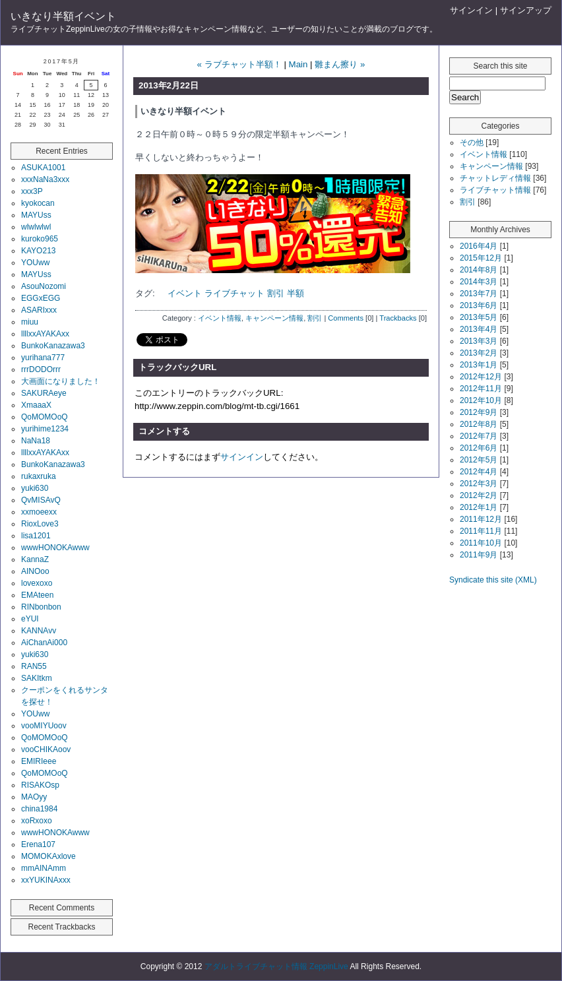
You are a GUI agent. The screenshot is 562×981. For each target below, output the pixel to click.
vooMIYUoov (44, 725)
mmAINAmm (43, 868)
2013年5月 (478, 317)
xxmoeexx (39, 512)
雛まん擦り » (340, 64)
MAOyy (34, 797)
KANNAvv (38, 630)
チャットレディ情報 (495, 178)
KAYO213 (38, 250)
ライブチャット (234, 293)
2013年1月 (478, 364)
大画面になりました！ (60, 381)
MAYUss (36, 215)
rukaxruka (38, 476)
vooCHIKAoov (46, 749)
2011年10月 (481, 543)
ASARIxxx (39, 310)
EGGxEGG (40, 298)
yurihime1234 (45, 428)
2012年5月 (478, 459)
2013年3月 (478, 341)
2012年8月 (478, 424)
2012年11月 (481, 388)
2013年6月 (478, 305)
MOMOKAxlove (48, 856)
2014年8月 (478, 269)
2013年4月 (478, 329)
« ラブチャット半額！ (239, 64)
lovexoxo (36, 583)
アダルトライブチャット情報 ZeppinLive (276, 966)
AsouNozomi (43, 286)
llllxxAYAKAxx (45, 333)
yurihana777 (43, 357)
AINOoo (35, 571)
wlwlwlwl (36, 227)
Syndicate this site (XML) (493, 580)
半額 (295, 293)
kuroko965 (39, 238)
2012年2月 (478, 495)
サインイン (471, 10)
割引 (275, 293)
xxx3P (32, 191)
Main (298, 64)
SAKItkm (36, 678)
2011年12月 (481, 519)
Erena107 (38, 844)
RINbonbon (41, 607)
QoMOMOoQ (44, 417)
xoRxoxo (36, 820)
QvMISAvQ (41, 500)
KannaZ (35, 559)
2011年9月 (478, 554)
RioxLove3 (40, 523)
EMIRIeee (38, 761)
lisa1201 (36, 535)
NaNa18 (35, 440)
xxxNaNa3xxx (45, 179)
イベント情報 (219, 318)
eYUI (30, 618)
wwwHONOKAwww (55, 547)
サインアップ (525, 10)
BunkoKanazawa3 (53, 345)
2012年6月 (478, 448)
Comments (345, 318)
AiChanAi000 (44, 642)
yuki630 (34, 488)
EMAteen (37, 595)
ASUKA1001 (43, 167)
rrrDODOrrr (41, 369)
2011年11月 (481, 531)
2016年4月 (478, 246)
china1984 (39, 808)
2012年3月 (478, 483)
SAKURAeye (44, 393)
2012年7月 (478, 436)
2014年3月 (478, 281)
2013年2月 (478, 353)
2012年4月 (478, 471)
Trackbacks (397, 318)
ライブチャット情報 (495, 190)
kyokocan (38, 203)
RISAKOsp (40, 785)
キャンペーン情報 (274, 318)
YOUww (35, 262)
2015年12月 (481, 258)
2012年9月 (478, 412)
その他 (472, 142)
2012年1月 (478, 507)
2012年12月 (481, 376)
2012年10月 (481, 400)
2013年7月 (478, 293)
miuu (29, 322)
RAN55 (34, 666)
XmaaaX (36, 405)
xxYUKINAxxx (46, 880)
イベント (185, 293)
